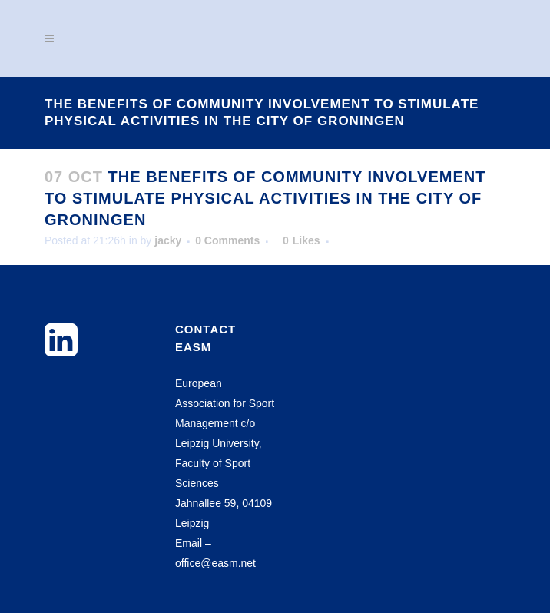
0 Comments (227, 240)
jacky (167, 240)
